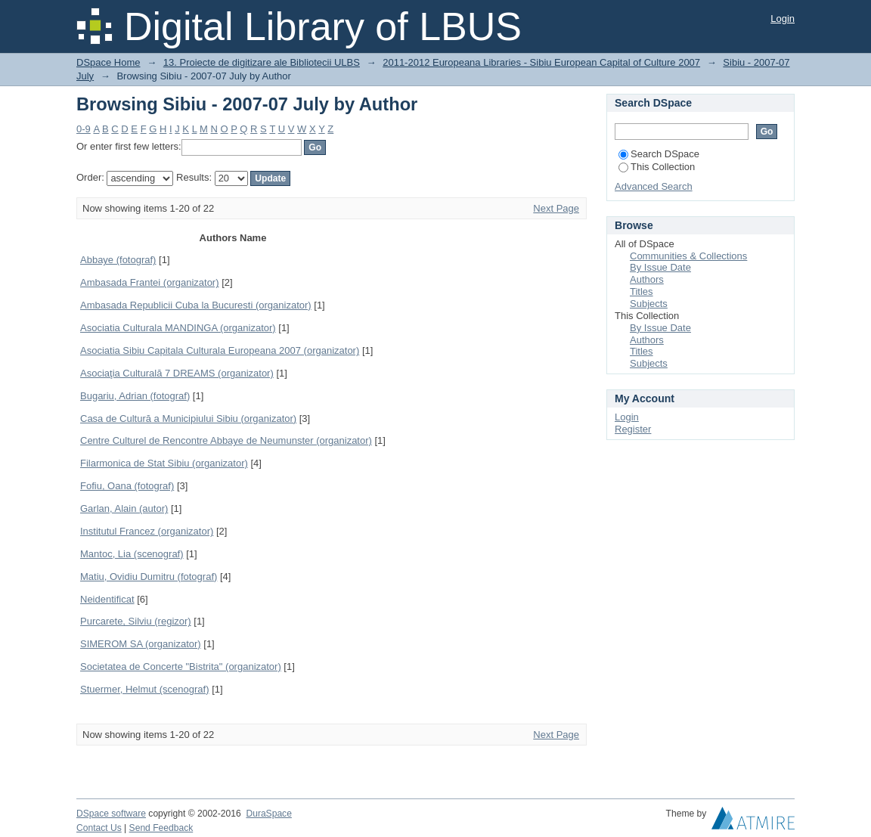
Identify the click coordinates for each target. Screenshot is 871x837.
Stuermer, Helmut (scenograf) (144, 689)
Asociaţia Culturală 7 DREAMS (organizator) (177, 373)
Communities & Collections (688, 256)
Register (633, 429)
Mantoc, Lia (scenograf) (132, 554)
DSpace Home (108, 62)
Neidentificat (107, 599)
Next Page (556, 208)
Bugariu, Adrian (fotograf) (135, 395)
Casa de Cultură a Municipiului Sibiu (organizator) (188, 418)
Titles (641, 291)
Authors (647, 279)
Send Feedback (161, 828)
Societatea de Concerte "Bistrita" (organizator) (180, 666)
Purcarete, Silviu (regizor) (135, 621)
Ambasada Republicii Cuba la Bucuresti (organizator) (196, 305)
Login (782, 18)
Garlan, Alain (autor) (124, 508)
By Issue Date (660, 267)
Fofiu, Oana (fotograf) (127, 485)
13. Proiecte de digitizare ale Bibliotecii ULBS (261, 62)
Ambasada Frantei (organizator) (149, 282)
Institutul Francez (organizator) (146, 531)
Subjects (649, 303)
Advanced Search (654, 186)
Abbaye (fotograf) (118, 259)
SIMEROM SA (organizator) (140, 643)
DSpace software (111, 813)
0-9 (83, 129)
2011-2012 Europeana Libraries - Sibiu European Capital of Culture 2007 (541, 62)
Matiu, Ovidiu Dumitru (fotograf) (148, 576)
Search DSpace (658, 154)
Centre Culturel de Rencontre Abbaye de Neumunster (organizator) (226, 440)
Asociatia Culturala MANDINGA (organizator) (178, 327)
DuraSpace (268, 813)
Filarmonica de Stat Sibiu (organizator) (164, 463)
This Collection (656, 166)
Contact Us (99, 828)
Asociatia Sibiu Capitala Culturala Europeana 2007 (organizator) (219, 350)
